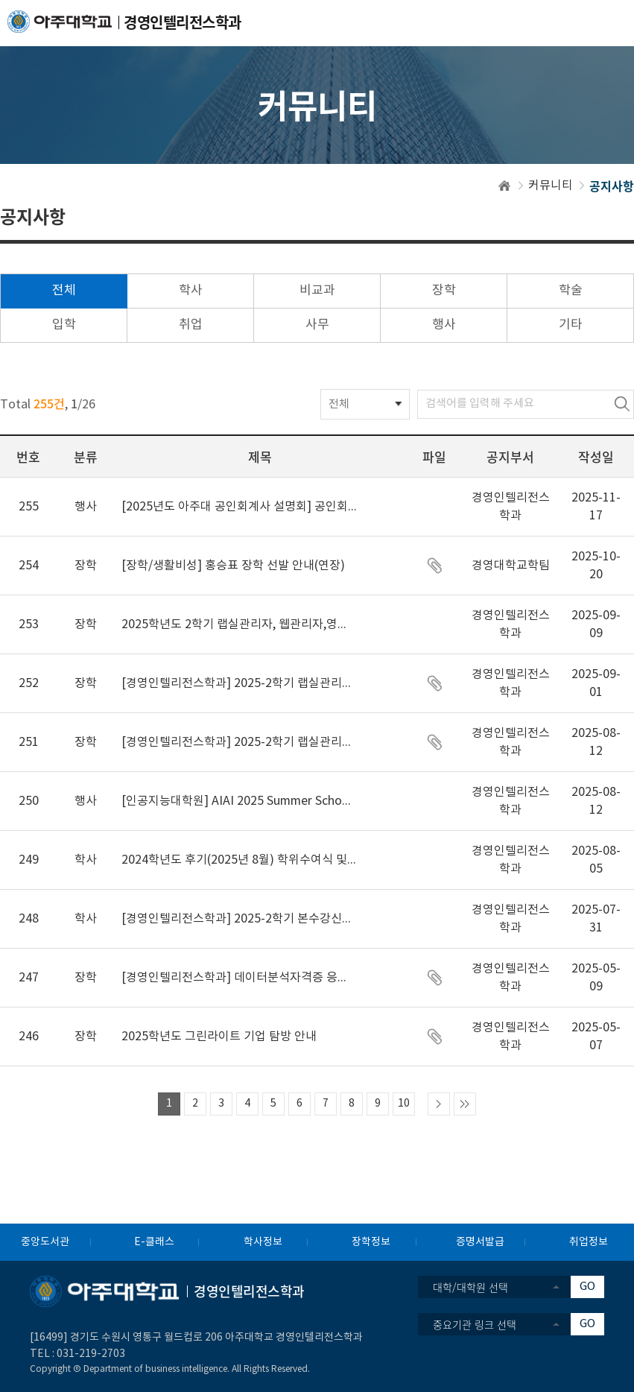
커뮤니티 (550, 185)
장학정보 (371, 1242)
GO (587, 1286)
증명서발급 (480, 1242)
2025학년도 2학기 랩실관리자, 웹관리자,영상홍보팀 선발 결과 (239, 624)
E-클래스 (154, 1242)
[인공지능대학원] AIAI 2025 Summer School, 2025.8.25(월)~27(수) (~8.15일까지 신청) (239, 801)
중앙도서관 (45, 1242)
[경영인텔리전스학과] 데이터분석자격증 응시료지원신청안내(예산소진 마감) (239, 977)
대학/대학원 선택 (470, 1286)
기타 (571, 324)
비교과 (317, 290)
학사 (191, 290)
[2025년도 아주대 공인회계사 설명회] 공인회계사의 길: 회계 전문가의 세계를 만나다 (239, 506)
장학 (444, 290)
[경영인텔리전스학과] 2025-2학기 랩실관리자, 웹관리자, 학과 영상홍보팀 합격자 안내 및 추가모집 (239, 683)
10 (404, 1104)
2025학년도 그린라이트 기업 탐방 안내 (219, 1036)
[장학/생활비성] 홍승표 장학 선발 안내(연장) (233, 565)
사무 (317, 324)
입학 (64, 324)
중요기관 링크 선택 (474, 1324)
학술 (571, 290)
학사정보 (263, 1242)
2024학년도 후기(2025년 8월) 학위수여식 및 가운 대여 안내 (239, 860)
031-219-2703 (91, 1354)
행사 (444, 324)
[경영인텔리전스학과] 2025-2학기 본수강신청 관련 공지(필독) (239, 919)
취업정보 (588, 1242)
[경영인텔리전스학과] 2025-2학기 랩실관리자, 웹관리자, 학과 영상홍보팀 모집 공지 (239, 742)
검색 (622, 404)
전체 (64, 290)
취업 (191, 324)
